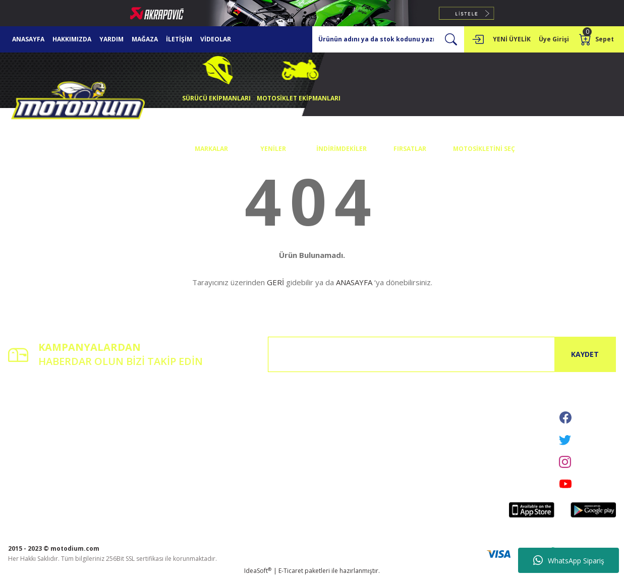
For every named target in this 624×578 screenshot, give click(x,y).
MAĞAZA (145, 39)
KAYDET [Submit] (585, 354)
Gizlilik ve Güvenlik (242, 420)
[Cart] (597, 39)
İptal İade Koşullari (242, 434)
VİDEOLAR (215, 39)
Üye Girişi (21, 420)
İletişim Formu (132, 420)
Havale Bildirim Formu (144, 434)
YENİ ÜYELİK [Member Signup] (512, 39)
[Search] (388, 39)
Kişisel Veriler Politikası (248, 448)
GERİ (275, 282)
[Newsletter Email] (442, 354)
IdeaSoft (257, 570)
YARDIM (111, 39)
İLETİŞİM (179, 39)
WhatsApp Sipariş (568, 560)
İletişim (122, 406)
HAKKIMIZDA (71, 39)
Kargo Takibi (130, 448)
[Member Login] (478, 39)
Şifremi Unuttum (31, 434)
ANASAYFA (28, 39)
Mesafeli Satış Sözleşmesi (252, 406)
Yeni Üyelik (23, 406)
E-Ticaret (290, 570)
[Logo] (78, 103)
